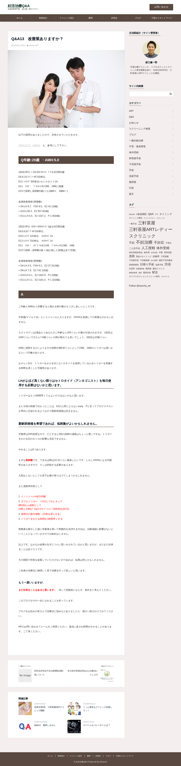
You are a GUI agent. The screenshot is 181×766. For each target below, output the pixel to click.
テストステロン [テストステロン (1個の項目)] (149, 218)
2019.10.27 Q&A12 (29, 145)
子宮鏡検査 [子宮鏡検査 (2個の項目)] (145, 260)
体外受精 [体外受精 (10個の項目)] (162, 248)
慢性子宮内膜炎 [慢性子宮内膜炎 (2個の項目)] (165, 260)
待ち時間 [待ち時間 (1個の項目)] (154, 260)
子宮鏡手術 (135, 164)
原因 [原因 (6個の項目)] (132, 256)
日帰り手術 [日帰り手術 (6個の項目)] (147, 264)
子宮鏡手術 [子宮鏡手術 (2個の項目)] (134, 260)
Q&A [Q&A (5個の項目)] (150, 214)
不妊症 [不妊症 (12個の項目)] (159, 242)
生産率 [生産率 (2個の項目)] (132, 268)
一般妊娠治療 (136, 140)
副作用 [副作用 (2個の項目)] (147, 252)
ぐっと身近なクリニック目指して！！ (97, 709)
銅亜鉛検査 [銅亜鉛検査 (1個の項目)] (133, 273)
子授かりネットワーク (161, 18)
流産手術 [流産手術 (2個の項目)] (159, 265)
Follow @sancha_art (140, 285)
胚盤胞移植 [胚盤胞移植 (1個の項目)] (140, 269)
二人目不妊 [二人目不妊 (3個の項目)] (134, 248)
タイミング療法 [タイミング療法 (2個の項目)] (136, 218)
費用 (91, 18)
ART (131, 111)
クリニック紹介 (67, 18)
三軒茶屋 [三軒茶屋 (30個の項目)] (146, 222)
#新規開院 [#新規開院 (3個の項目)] (141, 214)
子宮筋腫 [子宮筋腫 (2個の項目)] (165, 256)
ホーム (19, 18)
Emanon (103, 762)
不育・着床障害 (137, 146)
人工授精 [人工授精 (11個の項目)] (148, 248)
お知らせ (134, 123)
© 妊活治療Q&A (81, 762)
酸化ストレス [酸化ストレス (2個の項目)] (158, 268)
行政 (131, 188)
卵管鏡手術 (135, 158)
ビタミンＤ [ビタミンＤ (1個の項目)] (161, 218)
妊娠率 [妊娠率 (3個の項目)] (156, 256)
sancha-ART (33, 45)
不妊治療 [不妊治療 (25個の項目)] (144, 242)
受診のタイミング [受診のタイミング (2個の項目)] (143, 256)
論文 (131, 194)
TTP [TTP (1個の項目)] (156, 214)
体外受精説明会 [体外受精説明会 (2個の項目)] (136, 252)
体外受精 (134, 152)
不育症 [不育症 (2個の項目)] (168, 243)
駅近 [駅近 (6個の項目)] (155, 272)
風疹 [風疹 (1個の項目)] (140, 273)
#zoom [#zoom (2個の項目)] (132, 214)
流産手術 (134, 176)
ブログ (138, 18)
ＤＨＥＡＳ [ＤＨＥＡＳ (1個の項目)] (165, 276)
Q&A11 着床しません (44, 725)
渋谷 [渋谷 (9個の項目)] (168, 264)
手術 (131, 170)
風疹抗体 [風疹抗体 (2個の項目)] (147, 272)
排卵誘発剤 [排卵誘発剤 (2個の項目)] (134, 265)
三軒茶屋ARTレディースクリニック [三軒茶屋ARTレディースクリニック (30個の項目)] (150, 232)
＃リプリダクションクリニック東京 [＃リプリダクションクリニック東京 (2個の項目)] (144, 276)
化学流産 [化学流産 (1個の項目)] (154, 252)
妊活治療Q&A (19, 6)
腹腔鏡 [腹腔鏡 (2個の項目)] (148, 268)
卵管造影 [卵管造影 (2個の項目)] (168, 252)
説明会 (114, 18)
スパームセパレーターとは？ (96, 725)
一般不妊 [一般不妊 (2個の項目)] (133, 224)
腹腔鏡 (132, 182)
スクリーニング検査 (139, 128)
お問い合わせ (161, 7)
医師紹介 (43, 18)
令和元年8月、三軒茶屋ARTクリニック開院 (49, 709)
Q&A (131, 117)
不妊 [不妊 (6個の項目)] (132, 242)
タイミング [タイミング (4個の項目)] (165, 214)
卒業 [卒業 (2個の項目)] (161, 252)
